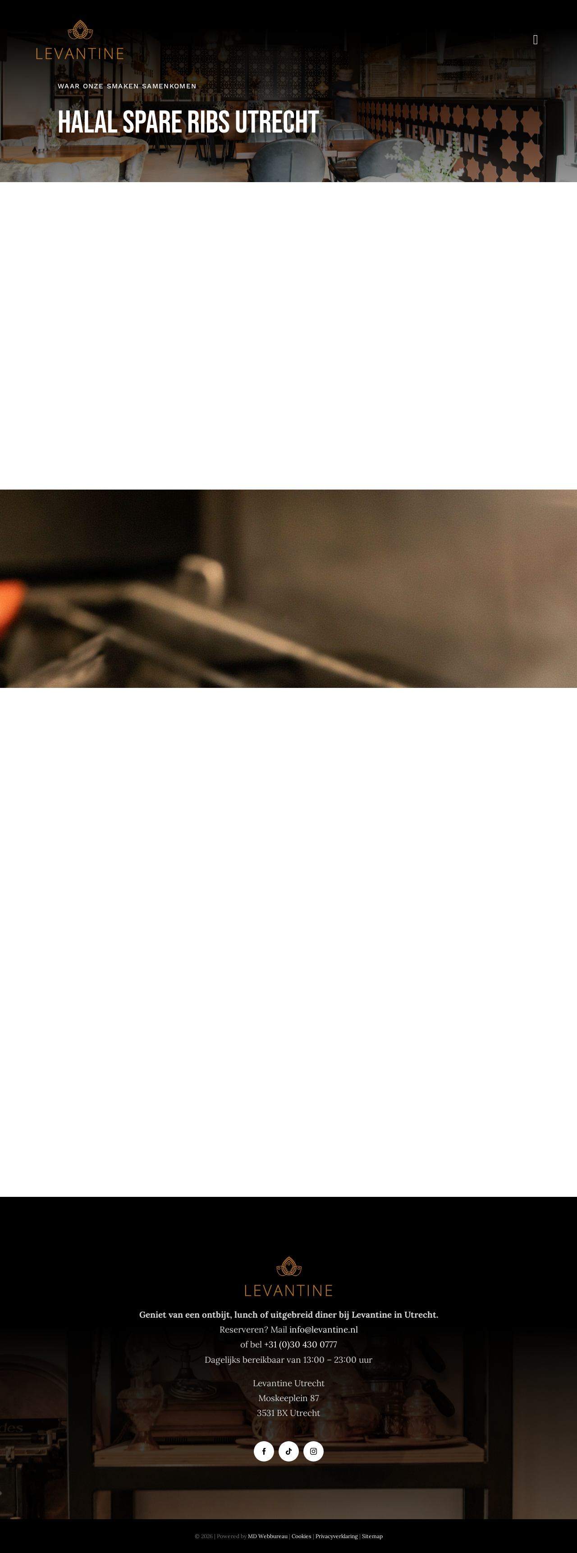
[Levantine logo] (80, 22)
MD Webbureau (268, 1536)
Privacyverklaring (337, 1536)
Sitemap (372, 1536)
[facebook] (264, 1451)
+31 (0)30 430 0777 (300, 1344)
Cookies (301, 1536)
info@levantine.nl (323, 1329)
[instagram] (313, 1451)
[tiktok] (289, 1451)
